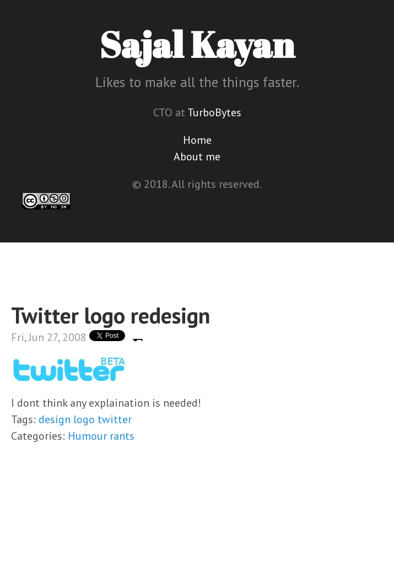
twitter (115, 419)
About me (197, 156)
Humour (87, 436)
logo (84, 419)
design (55, 419)
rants (122, 436)
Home (197, 140)
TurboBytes (214, 112)
